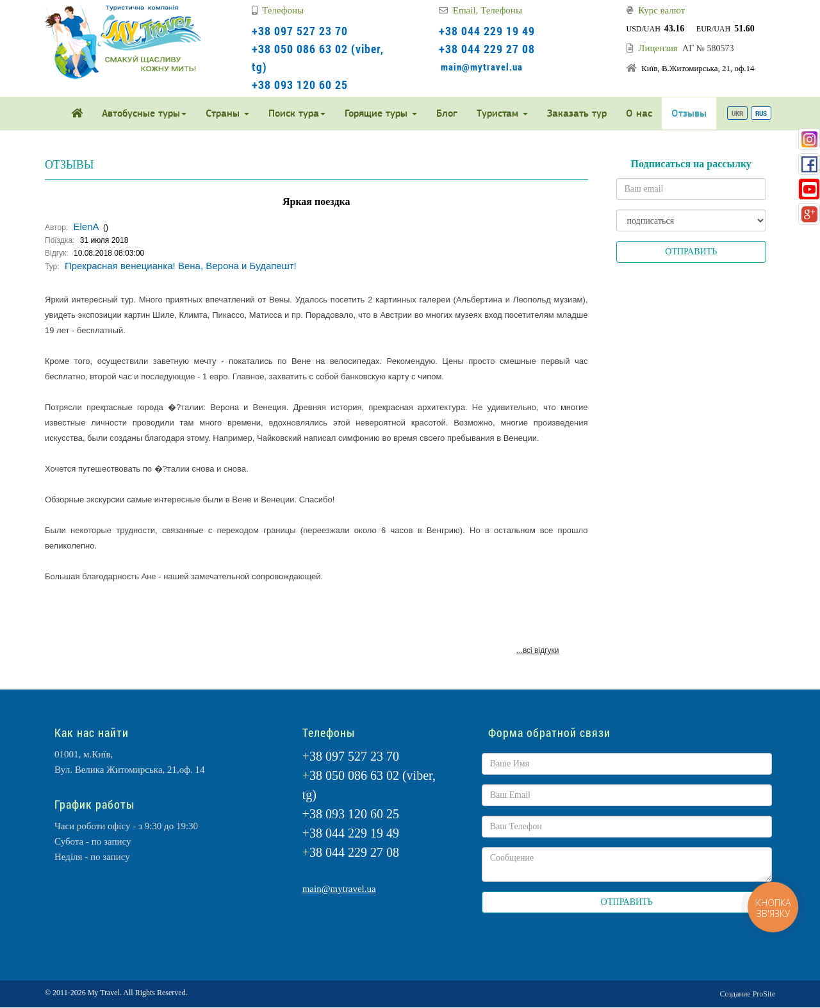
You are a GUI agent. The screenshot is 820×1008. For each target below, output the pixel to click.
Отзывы (689, 113)
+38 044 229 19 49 (487, 30)
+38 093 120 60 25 (300, 84)
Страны (227, 113)
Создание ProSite (747, 993)
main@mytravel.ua (482, 66)
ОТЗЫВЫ (69, 164)
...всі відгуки (537, 650)
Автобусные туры (144, 113)
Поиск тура (296, 113)
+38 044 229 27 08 (487, 48)
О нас (639, 113)
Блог (446, 113)
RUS (761, 113)
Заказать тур (577, 113)
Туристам (502, 113)
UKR (737, 113)
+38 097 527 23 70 (300, 30)
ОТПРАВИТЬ (691, 251)
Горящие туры (381, 113)
